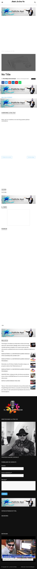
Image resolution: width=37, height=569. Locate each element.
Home (2, 51)
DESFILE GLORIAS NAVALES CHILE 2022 (10, 380)
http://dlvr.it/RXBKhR (6, 97)
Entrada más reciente (6, 157)
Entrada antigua (31, 157)
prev (2, 325)
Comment (33, 78)
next (3, 325)
